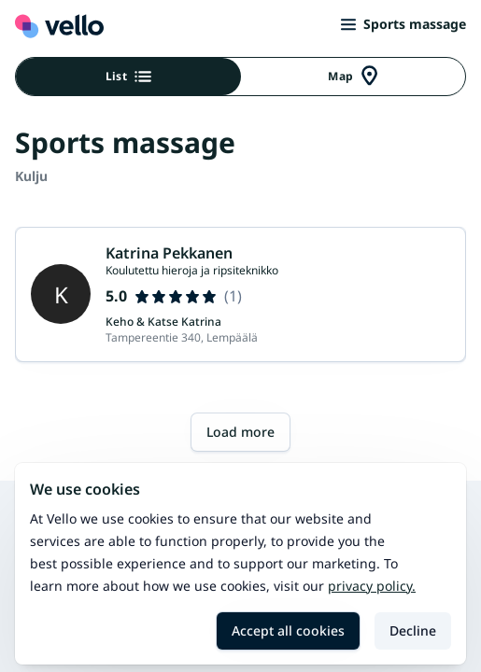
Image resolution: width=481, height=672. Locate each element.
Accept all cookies (288, 630)
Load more (240, 432)
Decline (412, 630)
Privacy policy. (372, 586)
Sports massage (403, 24)
